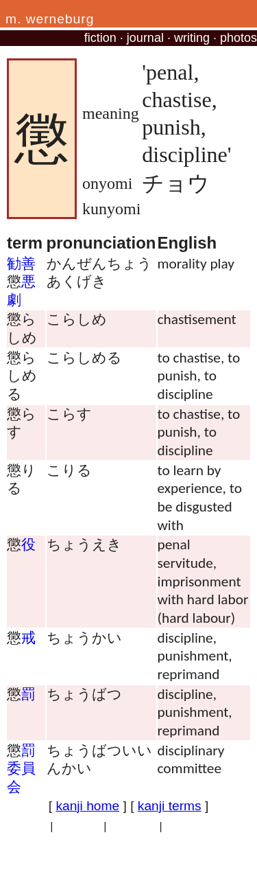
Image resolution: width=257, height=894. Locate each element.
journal (145, 38)
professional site (205, 826)
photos (238, 38)
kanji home (87, 806)
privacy (29, 826)
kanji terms (169, 806)
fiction (100, 38)
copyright (78, 826)
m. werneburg (49, 19)
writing (192, 38)
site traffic (133, 826)
